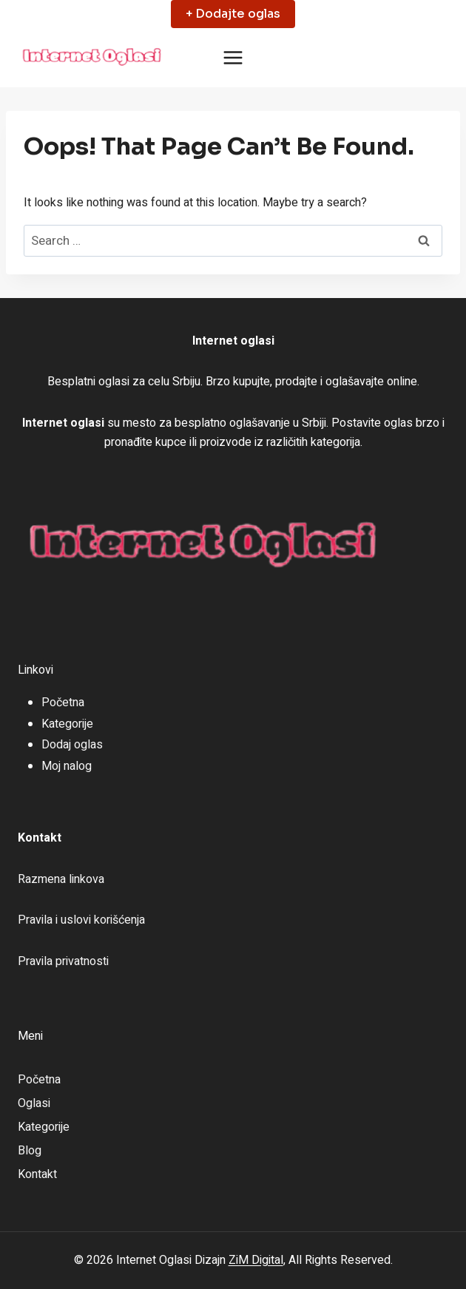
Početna (62, 702)
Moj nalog (66, 766)
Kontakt (37, 1174)
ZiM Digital (256, 1260)
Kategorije (67, 724)
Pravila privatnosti (63, 961)
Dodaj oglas (72, 745)
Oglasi (34, 1103)
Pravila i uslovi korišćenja (81, 920)
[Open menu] (233, 58)
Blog (29, 1151)
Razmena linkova (61, 879)
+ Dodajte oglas (233, 13)
